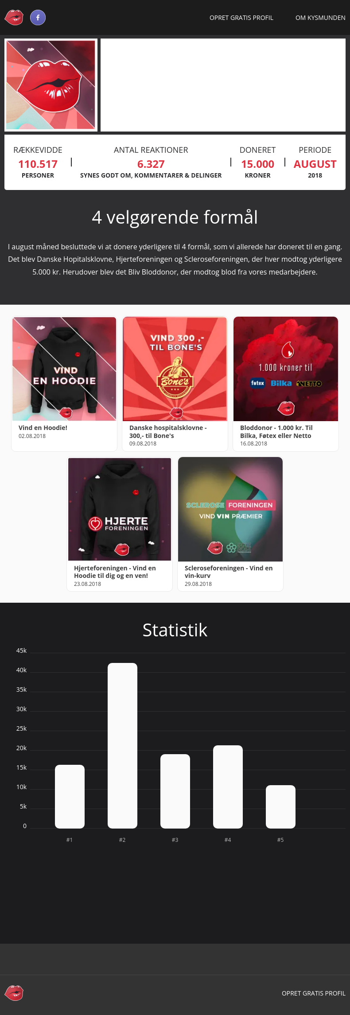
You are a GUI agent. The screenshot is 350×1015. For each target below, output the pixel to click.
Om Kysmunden (321, 17)
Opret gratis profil (241, 17)
